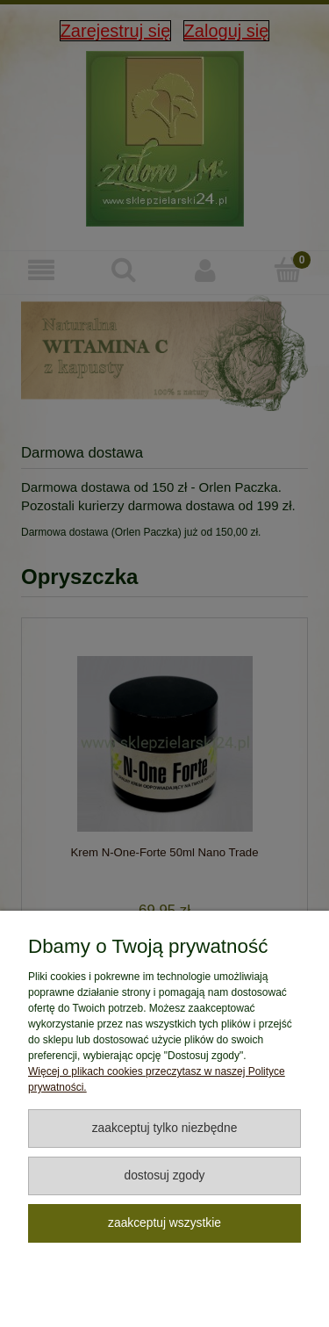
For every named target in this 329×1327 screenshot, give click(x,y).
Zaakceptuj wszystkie (164, 1223)
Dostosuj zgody (164, 1175)
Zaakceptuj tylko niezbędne (165, 1128)
